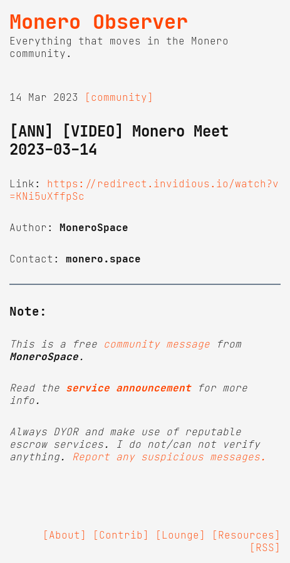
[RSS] (265, 547)
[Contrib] (121, 535)
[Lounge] (180, 535)
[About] (64, 535)
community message (156, 344)
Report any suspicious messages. (169, 456)
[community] (119, 97)
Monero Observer (98, 21)
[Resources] (246, 535)
